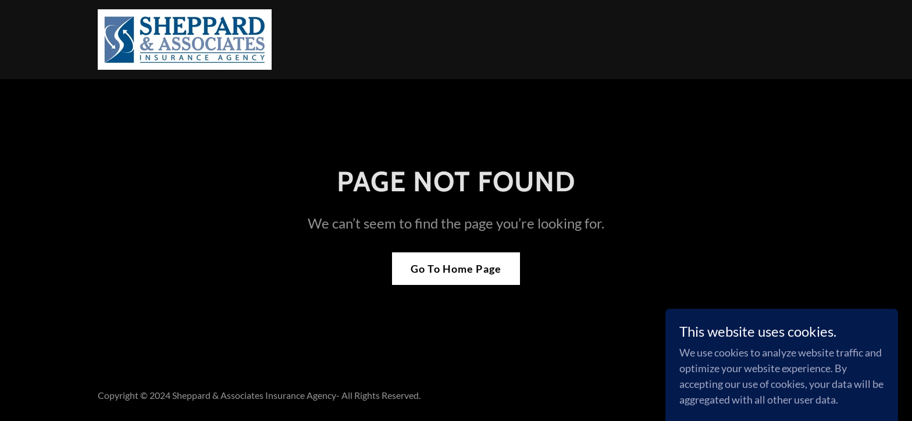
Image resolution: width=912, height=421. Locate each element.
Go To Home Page (456, 268)
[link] (185, 38)
